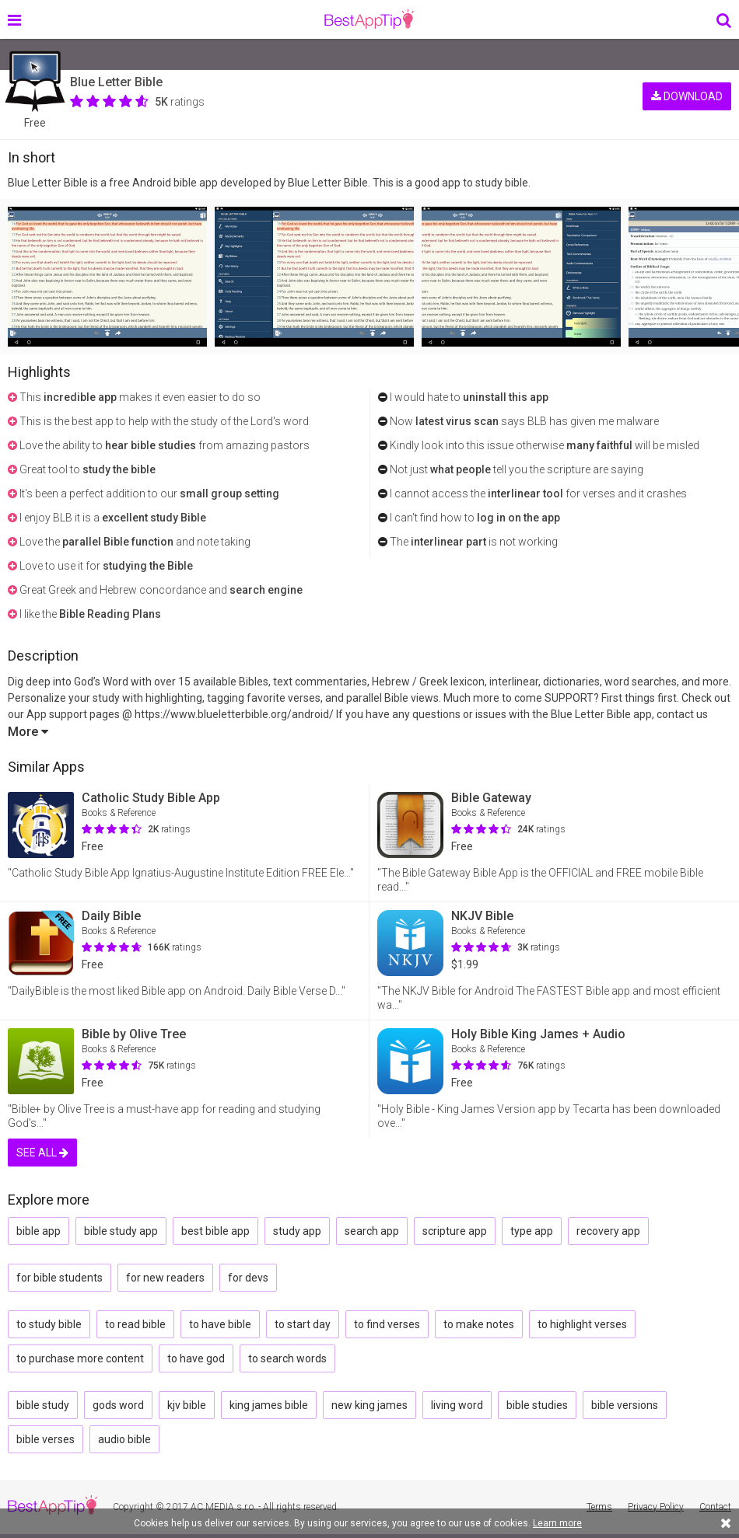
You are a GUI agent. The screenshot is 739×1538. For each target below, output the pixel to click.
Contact (715, 1506)
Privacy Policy (656, 1506)
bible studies (537, 1405)
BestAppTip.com (369, 19)
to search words (287, 1358)
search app (372, 1231)
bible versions (624, 1405)
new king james (369, 1405)
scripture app (454, 1231)
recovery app (608, 1231)
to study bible (49, 1324)
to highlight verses (582, 1324)
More (28, 731)
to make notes (478, 1324)
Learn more (557, 1523)
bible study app (121, 1231)
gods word (118, 1405)
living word (457, 1405)
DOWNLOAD (687, 91)
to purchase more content (80, 1358)
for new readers (165, 1277)
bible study (42, 1405)
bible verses (45, 1439)
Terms (599, 1506)
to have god (196, 1358)
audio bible (124, 1439)
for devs (248, 1277)
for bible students (59, 1277)
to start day (303, 1324)
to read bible (135, 1324)
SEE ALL (42, 1152)
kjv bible (186, 1405)
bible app (38, 1231)
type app (531, 1231)
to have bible (220, 1324)
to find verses (387, 1324)
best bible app (215, 1231)
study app (297, 1231)
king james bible (268, 1405)
